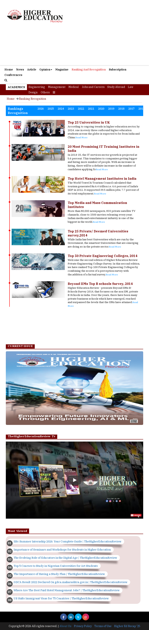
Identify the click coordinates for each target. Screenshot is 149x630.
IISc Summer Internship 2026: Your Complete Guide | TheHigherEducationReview (67, 541)
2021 (91, 108)
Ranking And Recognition (89, 69)
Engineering (37, 87)
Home (8, 69)
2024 (61, 108)
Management (56, 87)
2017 (131, 108)
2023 (71, 108)
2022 (81, 108)
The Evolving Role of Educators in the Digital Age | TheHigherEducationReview (65, 558)
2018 (121, 108)
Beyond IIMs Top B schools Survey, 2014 (100, 284)
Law (130, 87)
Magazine (61, 69)
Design (33, 92)
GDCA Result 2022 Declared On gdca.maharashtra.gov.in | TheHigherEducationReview (70, 582)
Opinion (45, 69)
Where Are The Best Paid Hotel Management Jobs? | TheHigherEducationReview (67, 590)
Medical (73, 87)
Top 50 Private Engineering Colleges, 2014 (102, 256)
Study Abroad (116, 87)
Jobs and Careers (93, 87)
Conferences (13, 75)
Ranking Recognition (32, 99)
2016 (141, 108)
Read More (81, 137)
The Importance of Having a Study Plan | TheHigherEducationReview (59, 574)
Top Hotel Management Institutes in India (102, 178)
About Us (65, 626)
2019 (111, 108)
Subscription (117, 69)
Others (45, 92)
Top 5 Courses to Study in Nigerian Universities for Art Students (56, 566)
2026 (40, 108)
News (20, 69)
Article (31, 69)
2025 (51, 108)
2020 (101, 108)
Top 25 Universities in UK (89, 122)
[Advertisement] (74, 46)
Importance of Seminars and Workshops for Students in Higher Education (62, 549)
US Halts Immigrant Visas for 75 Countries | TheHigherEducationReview (61, 598)
